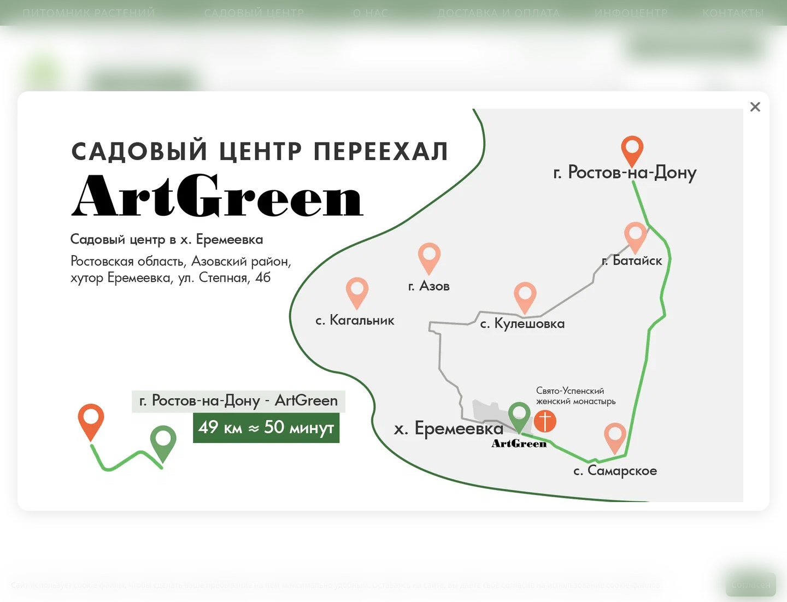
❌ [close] (755, 107)
